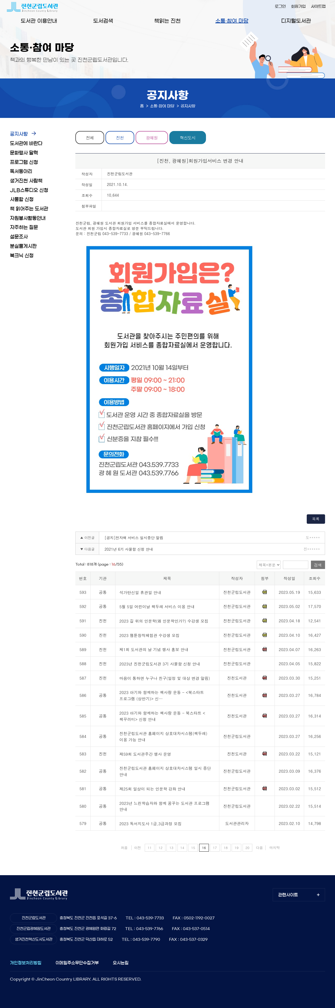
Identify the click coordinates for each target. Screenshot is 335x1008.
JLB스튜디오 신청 (29, 190)
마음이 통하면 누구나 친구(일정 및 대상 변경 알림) (164, 678)
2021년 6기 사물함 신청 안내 (128, 549)
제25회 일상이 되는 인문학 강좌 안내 (152, 788)
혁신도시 (188, 137)
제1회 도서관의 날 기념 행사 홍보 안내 (153, 649)
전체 (90, 137)
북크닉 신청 (22, 255)
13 (171, 847)
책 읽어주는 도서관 (29, 209)
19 (236, 847)
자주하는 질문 (24, 227)
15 (193, 847)
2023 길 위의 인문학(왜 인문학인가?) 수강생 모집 (163, 621)
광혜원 (152, 137)
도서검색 (103, 21)
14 (182, 847)
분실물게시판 (23, 246)
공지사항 (19, 134)
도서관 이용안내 (39, 21)
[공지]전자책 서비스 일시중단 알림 (133, 537)
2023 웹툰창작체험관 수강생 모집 (149, 635)
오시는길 (121, 963)
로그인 (280, 6)
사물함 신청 (22, 199)
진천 (120, 137)
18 (226, 847)
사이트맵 (318, 6)
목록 (316, 518)
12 (161, 847)
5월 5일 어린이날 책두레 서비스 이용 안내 (157, 607)
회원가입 (298, 6)
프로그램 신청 (24, 162)
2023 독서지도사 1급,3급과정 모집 (150, 823)
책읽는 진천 (167, 21)
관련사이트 (288, 895)
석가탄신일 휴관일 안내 (140, 592)
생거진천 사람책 (26, 181)
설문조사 (19, 237)
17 (215, 847)
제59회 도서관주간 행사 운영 (145, 754)
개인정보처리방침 (25, 963)
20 (247, 847)
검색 (318, 565)
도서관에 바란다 (26, 143)
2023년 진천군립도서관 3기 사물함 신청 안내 (159, 664)
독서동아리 (21, 171)
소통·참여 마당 (231, 21)
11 (150, 847)
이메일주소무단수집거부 (77, 963)
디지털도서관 (296, 21)
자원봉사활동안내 (28, 218)
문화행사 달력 (24, 153)
